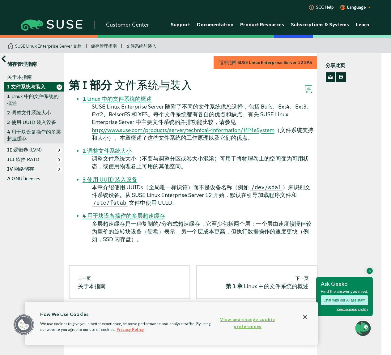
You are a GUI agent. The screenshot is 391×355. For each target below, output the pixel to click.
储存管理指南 (104, 46)
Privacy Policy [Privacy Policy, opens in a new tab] (130, 329)
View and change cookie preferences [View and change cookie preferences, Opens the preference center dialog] (247, 323)
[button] (24, 325)
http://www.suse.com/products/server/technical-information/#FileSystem (183, 130)
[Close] (305, 317)
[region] (171, 323)
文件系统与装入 (141, 46)
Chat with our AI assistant (344, 300)
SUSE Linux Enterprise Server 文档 (48, 46)
